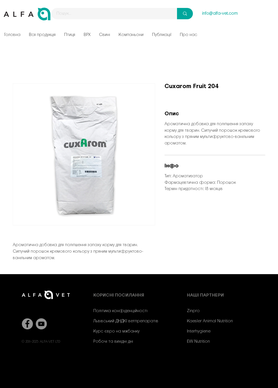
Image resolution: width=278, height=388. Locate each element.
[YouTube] (41, 323)
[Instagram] (209, 364)
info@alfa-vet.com (220, 13)
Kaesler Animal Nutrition (210, 321)
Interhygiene (198, 331)
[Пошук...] (110, 13)
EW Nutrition (198, 341)
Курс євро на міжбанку (116, 331)
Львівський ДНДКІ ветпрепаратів (125, 321)
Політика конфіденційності (120, 311)
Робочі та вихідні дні (113, 341)
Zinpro (193, 311)
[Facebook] (27, 323)
